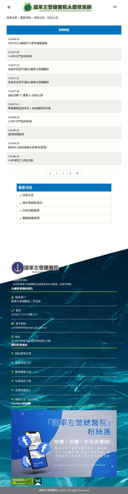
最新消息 (25, 17)
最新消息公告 (23, 362)
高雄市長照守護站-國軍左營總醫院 (28, 69)
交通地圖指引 (23, 390)
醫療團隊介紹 (23, 371)
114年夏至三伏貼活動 (20, 160)
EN (114, 7)
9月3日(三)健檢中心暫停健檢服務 (27, 43)
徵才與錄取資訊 (32, 202)
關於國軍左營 (23, 353)
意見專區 (33, 399)
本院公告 (39, 17)
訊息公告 (28, 195)
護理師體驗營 (16, 134)
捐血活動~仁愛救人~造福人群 (25, 95)
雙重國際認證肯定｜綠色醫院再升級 (29, 108)
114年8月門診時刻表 (20, 56)
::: (15, 180)
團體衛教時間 (31, 218)
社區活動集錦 (31, 210)
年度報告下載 (23, 381)
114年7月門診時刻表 (20, 121)
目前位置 (11, 17)
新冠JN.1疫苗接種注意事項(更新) (27, 147)
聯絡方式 (20, 399)
